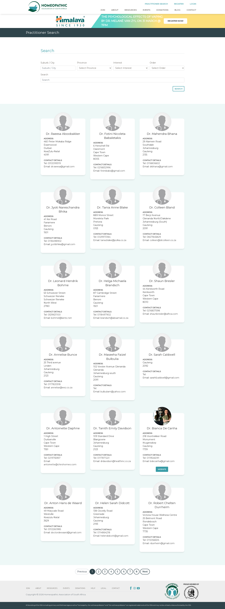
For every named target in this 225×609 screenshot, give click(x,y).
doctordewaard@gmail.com (66, 532)
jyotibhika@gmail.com (63, 244)
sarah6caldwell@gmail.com (164, 377)
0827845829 (154, 237)
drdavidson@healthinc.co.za (115, 461)
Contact (191, 10)
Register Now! (175, 21)
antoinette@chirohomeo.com (60, 464)
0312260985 (54, 529)
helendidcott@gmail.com (114, 535)
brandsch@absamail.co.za (114, 318)
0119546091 (153, 458)
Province (82, 62)
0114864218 (103, 532)
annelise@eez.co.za (61, 387)
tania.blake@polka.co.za (113, 240)
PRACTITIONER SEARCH (156, 4)
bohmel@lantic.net (61, 318)
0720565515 (153, 540)
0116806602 (153, 163)
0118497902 (104, 314)
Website (162, 469)
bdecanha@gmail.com (162, 461)
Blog (177, 10)
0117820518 (54, 384)
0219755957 (54, 458)
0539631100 (54, 314)
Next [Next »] (145, 571)
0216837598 (153, 310)
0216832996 (103, 167)
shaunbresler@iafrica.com (164, 313)
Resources (131, 10)
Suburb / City (48, 62)
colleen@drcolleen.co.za (163, 240)
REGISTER (179, 4)
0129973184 (103, 237)
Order (153, 62)
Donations (162, 10)
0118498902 (54, 241)
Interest (117, 62)
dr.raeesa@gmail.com (63, 166)
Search (44, 74)
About (114, 10)
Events (146, 10)
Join (102, 10)
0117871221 (103, 458)
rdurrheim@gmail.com (162, 543)
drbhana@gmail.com (161, 166)
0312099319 (54, 163)
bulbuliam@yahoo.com (113, 391)
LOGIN (193, 4)
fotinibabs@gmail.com (112, 170)
